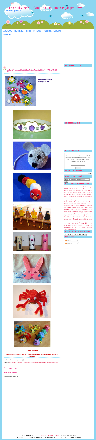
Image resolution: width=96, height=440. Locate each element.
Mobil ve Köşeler (82, 207)
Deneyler (81, 194)
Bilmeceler (78, 190)
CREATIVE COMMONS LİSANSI (48, 435)
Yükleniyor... (67, 248)
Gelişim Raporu (77, 200)
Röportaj (71, 219)
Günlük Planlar (73, 201)
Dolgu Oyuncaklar (68, 196)
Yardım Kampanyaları (87, 227)
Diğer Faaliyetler (27, 362)
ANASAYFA (7, 31)
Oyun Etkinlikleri (69, 215)
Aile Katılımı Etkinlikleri (77, 186)
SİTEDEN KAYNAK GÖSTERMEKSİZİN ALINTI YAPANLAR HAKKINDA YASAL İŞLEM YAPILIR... (49, 437)
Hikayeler (71, 203)
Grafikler (66, 201)
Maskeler (34, 362)
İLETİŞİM (7, 35)
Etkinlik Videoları (73, 198)
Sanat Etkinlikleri (41, 362)
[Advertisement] (48, 51)
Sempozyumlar (77, 221)
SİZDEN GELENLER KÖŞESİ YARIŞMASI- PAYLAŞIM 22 (32, 71)
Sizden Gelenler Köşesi (52, 362)
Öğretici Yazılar (87, 215)
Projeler (66, 219)
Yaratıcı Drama (78, 227)
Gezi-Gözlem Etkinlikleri (87, 200)
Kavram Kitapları (88, 203)
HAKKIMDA (18, 31)
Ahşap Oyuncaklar (68, 186)
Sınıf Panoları (67, 223)
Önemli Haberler (68, 216)
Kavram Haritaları (81, 203)
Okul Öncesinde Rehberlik (82, 211)
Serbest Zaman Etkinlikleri (86, 221)
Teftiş (79, 225)
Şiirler (76, 225)
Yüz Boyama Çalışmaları (70, 229)
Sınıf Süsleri (75, 223)
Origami (83, 213)
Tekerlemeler (83, 225)
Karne (74, 203)
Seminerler (71, 221)
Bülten (71, 192)
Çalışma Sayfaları (77, 192)
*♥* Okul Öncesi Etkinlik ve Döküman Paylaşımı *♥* (44, 8)
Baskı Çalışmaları (77, 188)
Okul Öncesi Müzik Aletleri (78, 209)
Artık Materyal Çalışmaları (15, 362)
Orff (79, 213)
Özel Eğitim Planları (78, 216)
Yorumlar (68, 243)
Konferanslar (66, 205)
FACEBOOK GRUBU (33, 31)
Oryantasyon (89, 213)
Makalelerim (67, 207)
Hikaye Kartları (81, 201)
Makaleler (89, 205)
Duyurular (86, 196)
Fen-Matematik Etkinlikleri (85, 198)
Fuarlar (71, 200)
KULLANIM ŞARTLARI (52, 31)
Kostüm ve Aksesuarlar (75, 205)
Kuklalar (84, 205)
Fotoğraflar (66, 200)
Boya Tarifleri (84, 190)
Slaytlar (72, 225)
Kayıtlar (68, 240)
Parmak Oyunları (87, 216)
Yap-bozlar (72, 227)
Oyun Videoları (78, 215)
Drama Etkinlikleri (77, 196)
